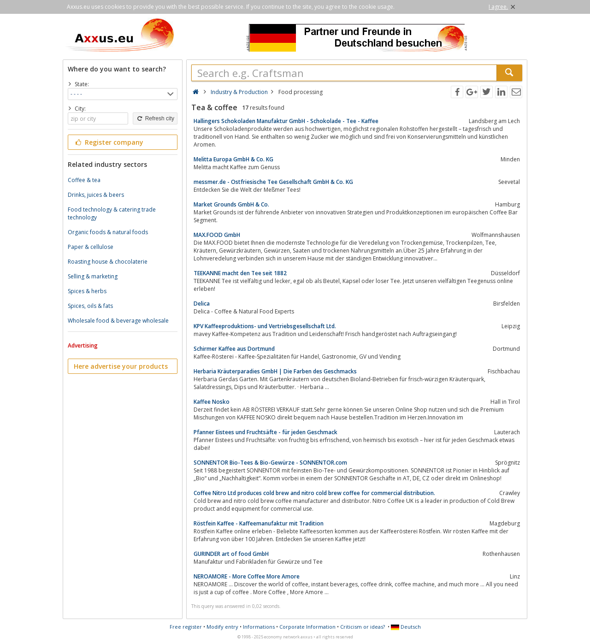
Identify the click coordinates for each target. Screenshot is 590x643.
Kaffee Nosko (212, 402)
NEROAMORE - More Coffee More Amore (247, 576)
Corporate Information (307, 626)
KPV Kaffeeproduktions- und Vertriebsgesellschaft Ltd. (265, 326)
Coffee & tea (84, 180)
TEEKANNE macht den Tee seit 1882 (240, 273)
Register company (108, 142)
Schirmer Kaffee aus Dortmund (234, 349)
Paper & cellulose (90, 247)
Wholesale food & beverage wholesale (118, 320)
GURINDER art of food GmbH (231, 554)
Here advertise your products (121, 366)
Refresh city (155, 118)
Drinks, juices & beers (96, 195)
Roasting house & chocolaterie (108, 261)
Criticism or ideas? (362, 626)
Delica (202, 303)
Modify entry (222, 626)
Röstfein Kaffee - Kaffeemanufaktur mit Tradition (259, 523)
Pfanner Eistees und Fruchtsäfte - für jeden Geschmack (265, 432)
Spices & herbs (87, 291)
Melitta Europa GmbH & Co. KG (233, 159)
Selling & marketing (93, 276)
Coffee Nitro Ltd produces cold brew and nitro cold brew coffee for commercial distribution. (314, 493)
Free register (186, 626)
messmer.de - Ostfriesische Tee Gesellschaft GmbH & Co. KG (273, 182)
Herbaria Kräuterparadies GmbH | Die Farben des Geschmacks (275, 371)
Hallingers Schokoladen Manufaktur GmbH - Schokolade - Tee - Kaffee (286, 121)
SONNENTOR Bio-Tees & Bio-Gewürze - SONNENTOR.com (270, 462)
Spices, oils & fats (90, 306)
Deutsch (406, 626)
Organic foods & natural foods (108, 232)
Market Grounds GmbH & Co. (231, 204)
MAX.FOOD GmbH (217, 235)
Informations (259, 626)
